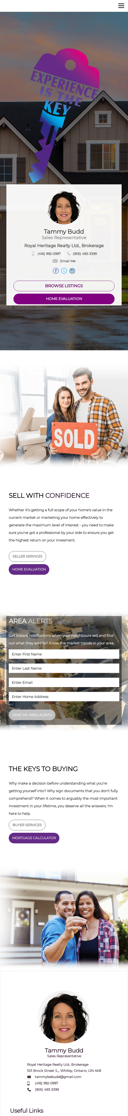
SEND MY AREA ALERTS (32, 715)
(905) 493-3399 (85, 254)
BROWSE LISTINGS (64, 285)
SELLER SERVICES (27, 556)
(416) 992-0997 (49, 254)
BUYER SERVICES (27, 825)
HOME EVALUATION (64, 298)
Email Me (64, 261)
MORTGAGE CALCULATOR (34, 838)
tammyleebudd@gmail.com (58, 1077)
